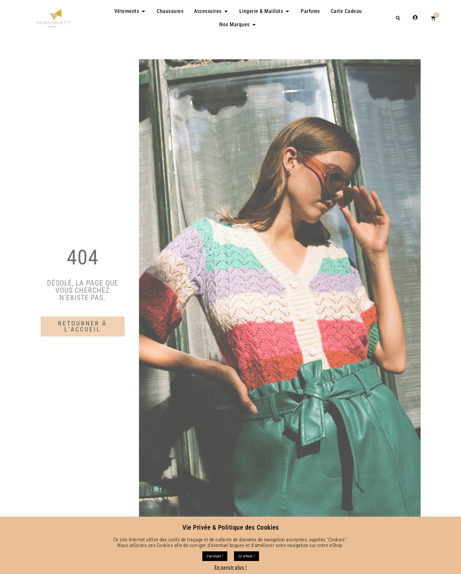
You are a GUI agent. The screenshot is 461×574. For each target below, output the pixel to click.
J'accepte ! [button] (215, 556)
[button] (398, 17)
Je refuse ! (246, 556)
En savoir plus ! (230, 567)
